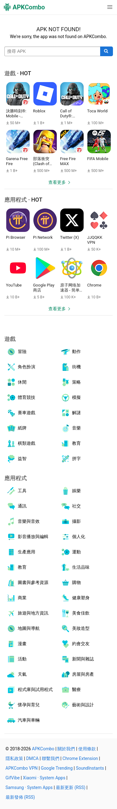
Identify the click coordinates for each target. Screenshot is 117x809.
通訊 (16, 506)
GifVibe (13, 777)
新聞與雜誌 (77, 659)
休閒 (16, 382)
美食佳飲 (75, 613)
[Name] (52, 51)
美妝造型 (75, 629)
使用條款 (87, 748)
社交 (71, 506)
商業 (16, 598)
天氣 (16, 674)
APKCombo (43, 748)
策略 (71, 382)
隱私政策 (14, 758)
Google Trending (57, 768)
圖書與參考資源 (27, 583)
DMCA (32, 758)
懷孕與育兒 (23, 705)
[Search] (106, 51)
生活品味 (75, 567)
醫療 (71, 690)
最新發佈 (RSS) (20, 797)
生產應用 (20, 552)
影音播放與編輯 (27, 537)
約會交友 (75, 644)
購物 (71, 583)
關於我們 (66, 748)
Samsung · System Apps (29, 787)
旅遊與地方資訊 (27, 613)
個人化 (73, 537)
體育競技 (20, 398)
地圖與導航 (23, 629)
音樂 (71, 428)
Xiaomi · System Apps (44, 777)
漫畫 (16, 644)
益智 (16, 459)
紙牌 (16, 428)
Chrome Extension (80, 758)
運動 (71, 552)
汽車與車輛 (23, 720)
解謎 (71, 413)
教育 (71, 444)
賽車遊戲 (20, 413)
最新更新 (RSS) (70, 787)
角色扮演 (20, 367)
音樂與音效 (23, 522)
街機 (71, 367)
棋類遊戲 (20, 444)
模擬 (71, 398)
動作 (71, 352)
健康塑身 (75, 598)
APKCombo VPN (22, 768)
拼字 (71, 459)
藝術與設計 (77, 705)
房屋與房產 (77, 674)
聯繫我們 (50, 758)
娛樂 (71, 491)
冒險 (16, 352)
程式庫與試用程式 (29, 690)
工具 (16, 491)
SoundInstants (90, 768)
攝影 (71, 522)
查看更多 (57, 182)
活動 (16, 659)
